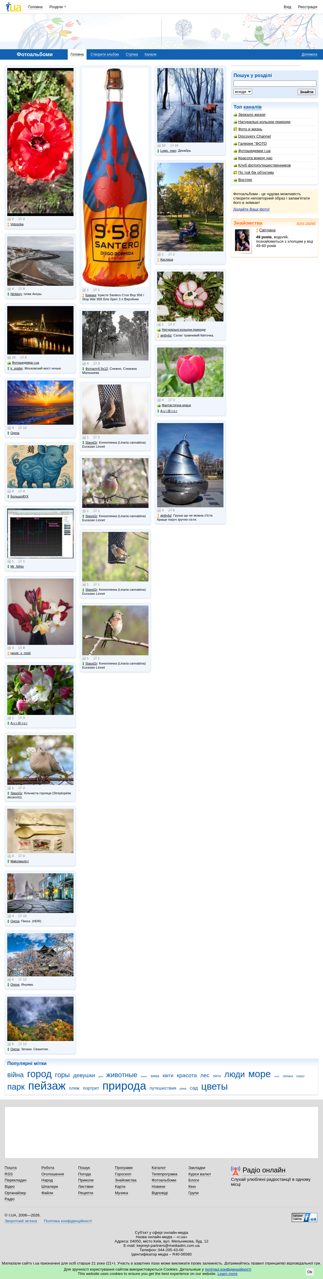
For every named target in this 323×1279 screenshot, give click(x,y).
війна (15, 1075)
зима (155, 1076)
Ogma (13, 433)
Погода (84, 1174)
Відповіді (160, 1193)
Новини (158, 1186)
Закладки (196, 1167)
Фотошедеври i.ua (252, 151)
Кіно (192, 1186)
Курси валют (199, 1174)
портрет (91, 1088)
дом (101, 1076)
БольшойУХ (17, 496)
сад (194, 1088)
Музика (121, 1193)
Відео (10, 1186)
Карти (120, 1186)
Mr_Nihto (15, 566)
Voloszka (15, 224)
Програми (124, 1167)
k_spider (15, 368)
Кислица (165, 259)
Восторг (243, 180)
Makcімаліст (18, 861)
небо (276, 1076)
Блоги (193, 1180)
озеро (300, 1076)
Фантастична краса (174, 405)
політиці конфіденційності (228, 1269)
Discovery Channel (252, 136)
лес (205, 1075)
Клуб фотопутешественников (262, 165)
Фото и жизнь (248, 129)
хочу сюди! (306, 223)
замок (144, 1076)
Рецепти (85, 1193)
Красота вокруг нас (253, 158)
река (183, 1088)
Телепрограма (164, 1174)
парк (16, 1086)
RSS (9, 1174)
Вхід (287, 7)
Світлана (266, 230)
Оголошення (52, 1174)
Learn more (228, 1273)
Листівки (85, 1186)
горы (62, 1075)
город (39, 1073)
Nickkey (14, 294)
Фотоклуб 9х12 (95, 369)
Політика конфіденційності (68, 1221)
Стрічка (132, 54)
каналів (252, 107)
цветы (214, 1086)
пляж (74, 1088)
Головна (35, 7)
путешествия (163, 1088)
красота (187, 1075)
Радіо (9, 1199)
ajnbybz (164, 335)
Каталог (159, 1167)
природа (124, 1085)
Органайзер (15, 1193)
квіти (168, 1075)
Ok (309, 1272)
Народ (47, 1180)
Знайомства (248, 223)
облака (288, 1076)
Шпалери (49, 1186)
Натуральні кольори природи (262, 122)
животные (121, 1075)
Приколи (85, 1180)
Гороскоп (123, 1174)
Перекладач (15, 1180)
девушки (84, 1075)
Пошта (10, 1167)
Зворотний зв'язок (21, 1221)
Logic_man (166, 151)
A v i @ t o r (17, 723)
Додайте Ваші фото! (251, 209)
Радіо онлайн (264, 1170)
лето (217, 1076)
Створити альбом (105, 54)
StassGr (14, 793)
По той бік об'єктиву (254, 172)
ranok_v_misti (19, 653)
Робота (47, 1167)
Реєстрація (307, 7)
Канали (151, 54)
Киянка (89, 295)
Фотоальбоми (164, 1180)
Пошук (84, 1167)
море (259, 1073)
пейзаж (47, 1085)
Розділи (56, 7)
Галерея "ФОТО (250, 143)
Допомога (309, 54)
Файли (47, 1193)
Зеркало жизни (249, 114)
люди (234, 1074)
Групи (193, 1193)
